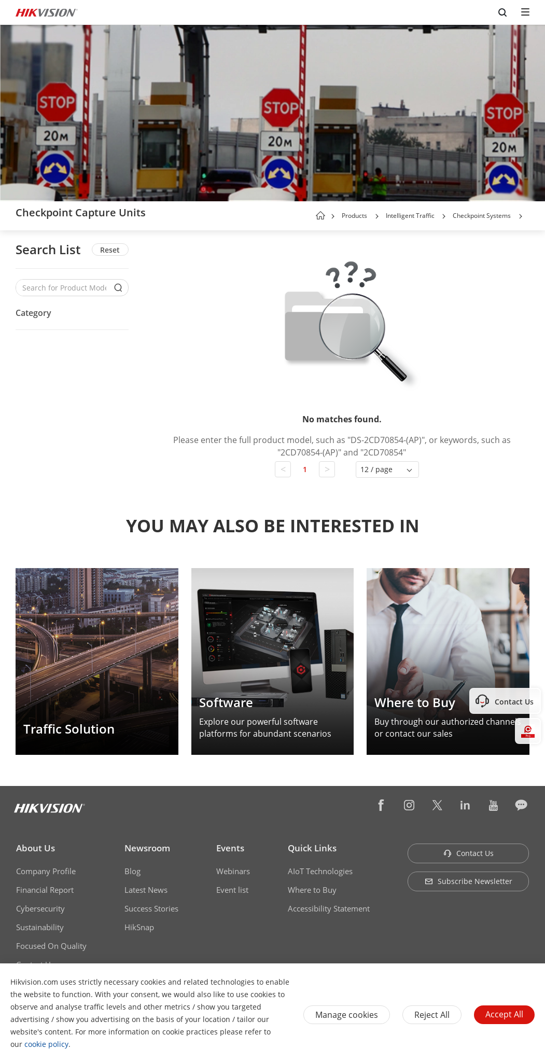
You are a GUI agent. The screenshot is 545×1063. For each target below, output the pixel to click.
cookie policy (46, 1044)
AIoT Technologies (320, 871)
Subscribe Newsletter (468, 881)
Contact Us (468, 853)
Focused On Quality (51, 946)
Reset (110, 250)
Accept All (504, 1014)
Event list (232, 890)
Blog (132, 871)
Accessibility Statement (329, 908)
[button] (377, 216)
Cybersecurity (40, 908)
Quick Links (312, 848)
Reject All (432, 1014)
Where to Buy (312, 890)
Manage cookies (346, 1014)
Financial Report (45, 890)
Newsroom (147, 848)
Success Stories (151, 908)
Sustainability (40, 927)
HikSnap (139, 927)
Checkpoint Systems (482, 215)
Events (230, 848)
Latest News (145, 890)
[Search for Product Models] (64, 288)
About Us (35, 848)
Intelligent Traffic (411, 215)
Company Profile (46, 871)
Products (354, 215)
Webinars (233, 871)
